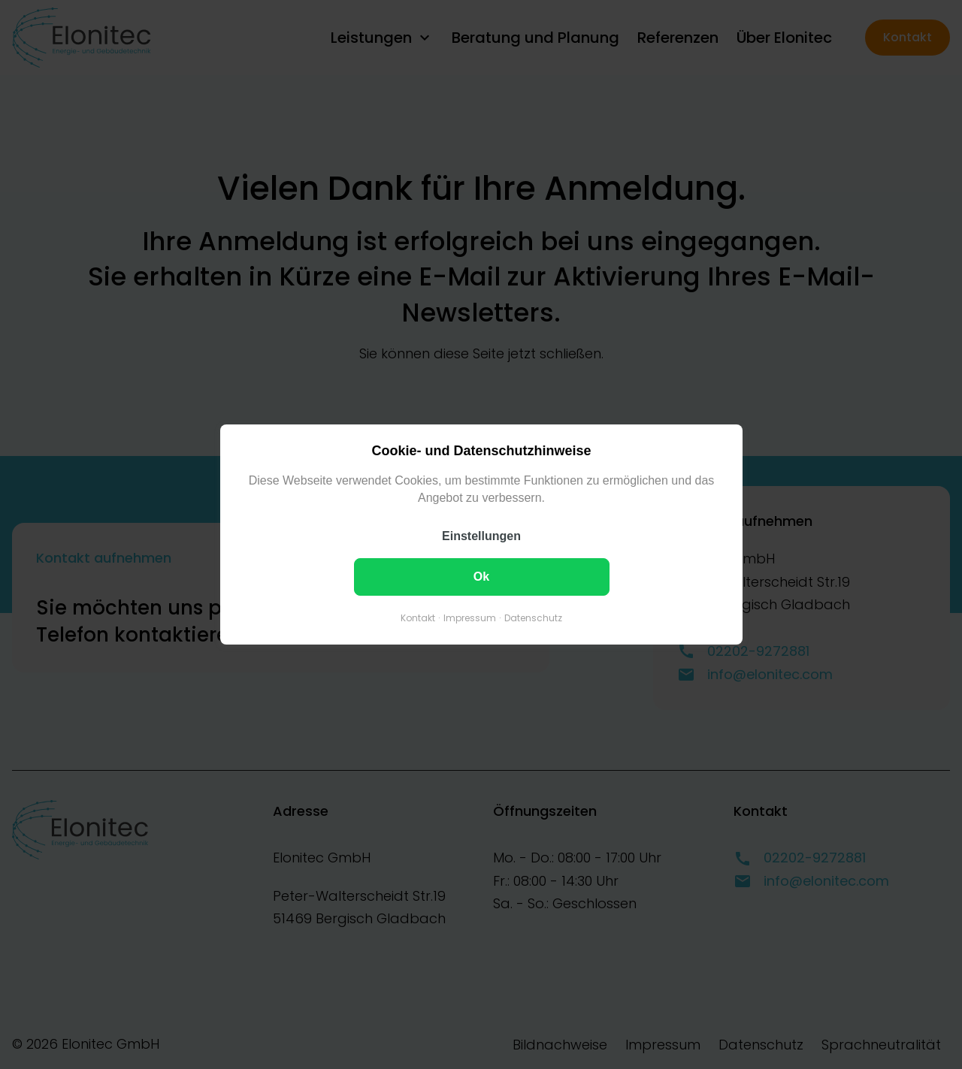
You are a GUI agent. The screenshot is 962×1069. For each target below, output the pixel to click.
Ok (481, 576)
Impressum (469, 618)
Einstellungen (481, 536)
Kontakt (418, 618)
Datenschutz (533, 618)
